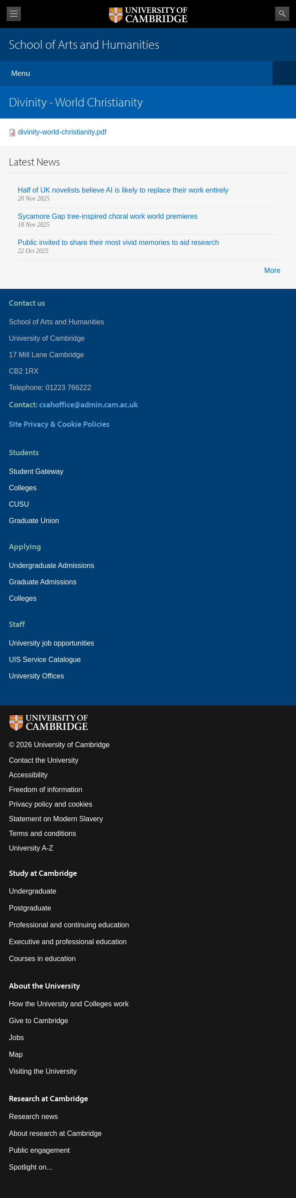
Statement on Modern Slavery (56, 819)
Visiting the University (43, 1071)
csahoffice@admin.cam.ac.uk (88, 404)
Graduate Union (34, 520)
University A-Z (31, 848)
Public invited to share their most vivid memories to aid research (118, 242)
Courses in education (42, 958)
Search (282, 14)
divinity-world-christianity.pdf (62, 132)
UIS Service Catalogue (45, 659)
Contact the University (44, 760)
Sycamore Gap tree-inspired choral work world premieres (109, 216)
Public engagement (39, 1150)
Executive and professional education (68, 942)
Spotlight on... (30, 1167)
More (272, 270)
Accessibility (28, 775)
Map (16, 1054)
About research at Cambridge (55, 1133)
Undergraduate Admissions (51, 565)
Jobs (16, 1037)
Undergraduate (32, 891)
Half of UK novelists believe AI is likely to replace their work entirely (123, 190)
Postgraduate (30, 908)
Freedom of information (45, 789)
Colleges (22, 488)
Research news (33, 1116)
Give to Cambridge (38, 1021)
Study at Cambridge (43, 873)
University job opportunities (51, 643)
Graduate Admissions (42, 582)
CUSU (19, 504)
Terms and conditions (42, 833)
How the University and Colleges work (68, 1004)
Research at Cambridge (48, 1098)
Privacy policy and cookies (50, 804)
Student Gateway (36, 471)
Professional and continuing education (69, 925)
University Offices (36, 676)
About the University (44, 986)
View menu (14, 14)
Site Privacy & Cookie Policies (59, 424)
